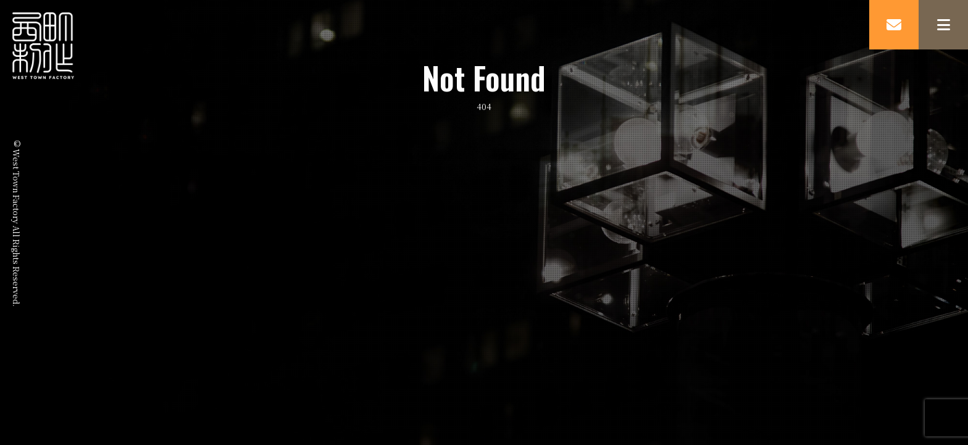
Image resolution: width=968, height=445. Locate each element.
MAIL (894, 24)
